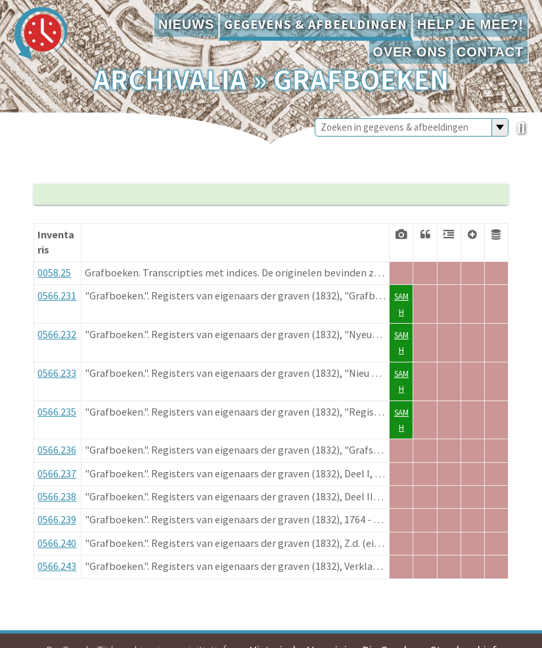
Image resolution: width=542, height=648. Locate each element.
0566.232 (56, 334)
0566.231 (56, 295)
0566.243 (56, 565)
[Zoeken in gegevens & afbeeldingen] (403, 127)
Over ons (410, 52)
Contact (490, 52)
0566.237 (56, 473)
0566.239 (56, 519)
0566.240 (56, 543)
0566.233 (56, 372)
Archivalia (170, 79)
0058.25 (54, 272)
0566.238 (56, 496)
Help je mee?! (470, 24)
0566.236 (56, 449)
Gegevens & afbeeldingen (315, 24)
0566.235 (56, 411)
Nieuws (186, 24)
